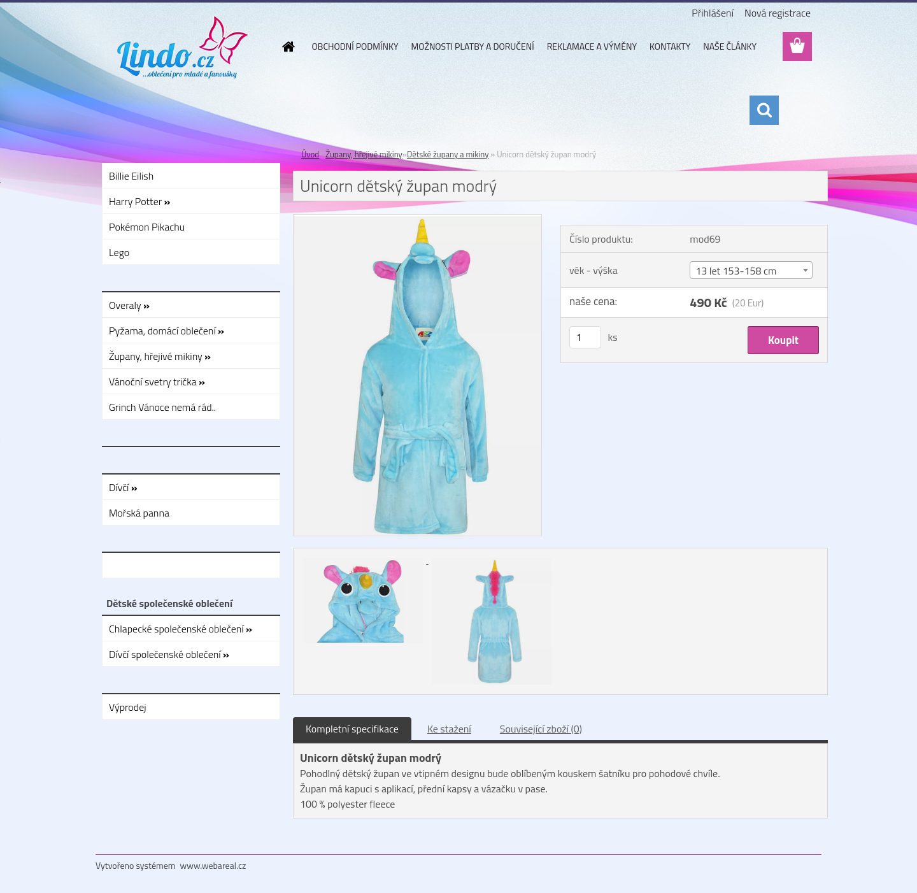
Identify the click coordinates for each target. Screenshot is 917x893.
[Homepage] (287, 46)
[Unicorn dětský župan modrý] (417, 219)
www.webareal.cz (213, 865)
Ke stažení (449, 728)
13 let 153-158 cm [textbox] (735, 270)
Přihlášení (713, 12)
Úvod (310, 154)
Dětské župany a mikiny (448, 154)
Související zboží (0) (541, 728)
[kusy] (585, 337)
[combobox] (751, 270)
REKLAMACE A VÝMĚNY (592, 46)
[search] (764, 110)
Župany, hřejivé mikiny (363, 154)
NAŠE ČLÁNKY (730, 46)
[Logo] (183, 47)
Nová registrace (777, 12)
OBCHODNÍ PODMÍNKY (355, 46)
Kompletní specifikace (352, 728)
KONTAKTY (670, 46)
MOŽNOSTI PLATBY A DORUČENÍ (472, 46)
